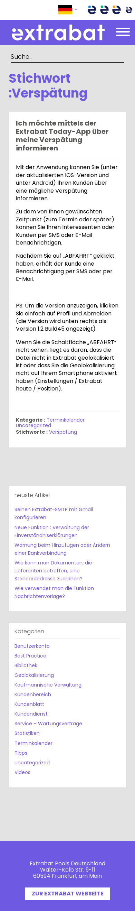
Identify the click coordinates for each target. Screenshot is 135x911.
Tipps (21, 752)
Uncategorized (33, 425)
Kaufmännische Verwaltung (48, 684)
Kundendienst (31, 713)
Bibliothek (26, 665)
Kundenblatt (29, 704)
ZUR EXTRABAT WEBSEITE (68, 894)
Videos (22, 772)
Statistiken (27, 733)
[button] (67, 9)
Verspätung (63, 432)
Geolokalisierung (34, 675)
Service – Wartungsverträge (48, 723)
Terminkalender (66, 419)
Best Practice (30, 655)
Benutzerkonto (32, 646)
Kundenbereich (33, 694)
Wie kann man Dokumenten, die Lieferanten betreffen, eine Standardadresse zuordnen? (53, 570)
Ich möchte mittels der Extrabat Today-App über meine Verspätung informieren (62, 135)
